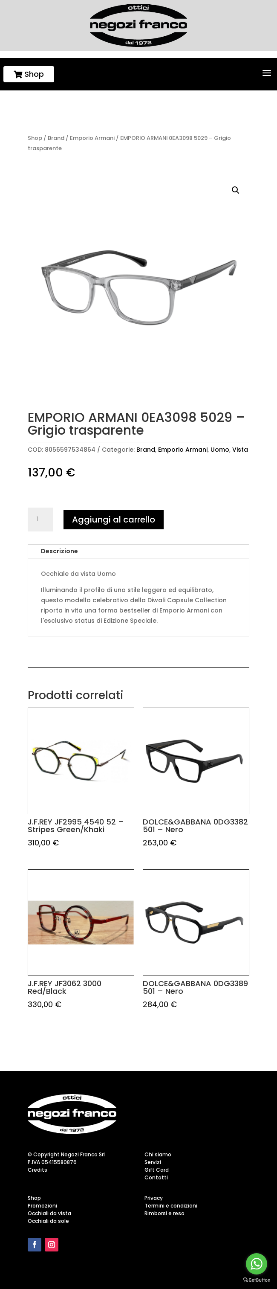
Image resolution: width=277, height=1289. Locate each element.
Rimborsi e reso (164, 1213)
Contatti (156, 1177)
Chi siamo (157, 1154)
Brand (56, 138)
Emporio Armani (92, 138)
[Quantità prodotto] (40, 519)
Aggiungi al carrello (113, 519)
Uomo (220, 449)
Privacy (153, 1198)
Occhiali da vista (49, 1213)
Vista (240, 449)
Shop (29, 74)
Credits (37, 1169)
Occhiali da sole (48, 1221)
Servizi (152, 1162)
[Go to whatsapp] (256, 1263)
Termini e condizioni (170, 1205)
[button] (235, 190)
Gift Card (156, 1169)
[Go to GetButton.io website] (256, 1280)
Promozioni (42, 1205)
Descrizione (59, 551)
